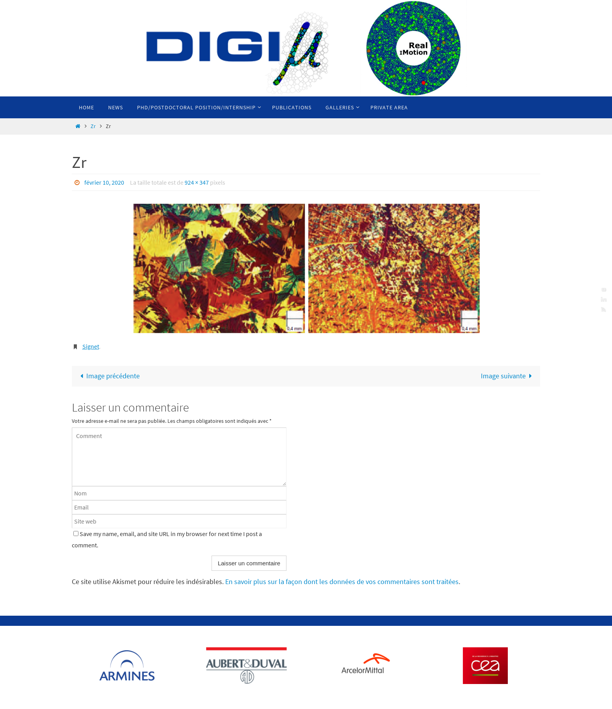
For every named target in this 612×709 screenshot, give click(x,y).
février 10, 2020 (104, 182)
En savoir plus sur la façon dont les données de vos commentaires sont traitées (342, 581)
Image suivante (508, 375)
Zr (93, 126)
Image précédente (108, 375)
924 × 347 (197, 182)
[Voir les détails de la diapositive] (129, 665)
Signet (90, 346)
